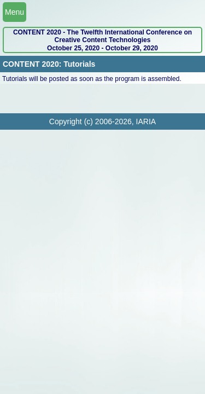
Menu (14, 12)
